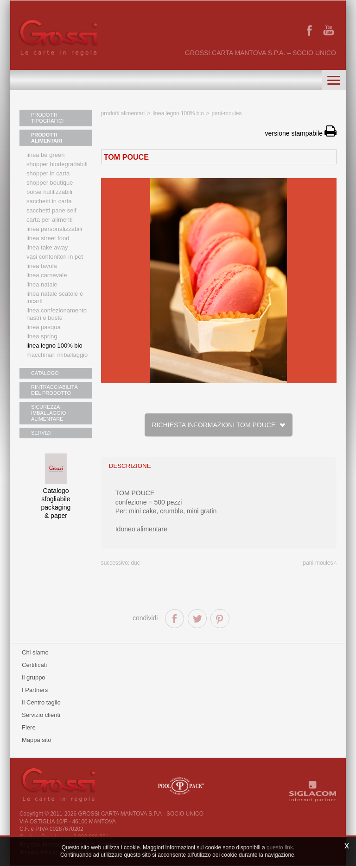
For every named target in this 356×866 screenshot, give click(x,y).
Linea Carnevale (46, 275)
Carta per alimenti (49, 219)
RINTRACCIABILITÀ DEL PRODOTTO (54, 390)
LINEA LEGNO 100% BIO (54, 345)
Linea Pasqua (43, 327)
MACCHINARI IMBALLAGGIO (57, 354)
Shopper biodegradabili (57, 164)
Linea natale (41, 284)
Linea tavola (41, 265)
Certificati (34, 664)
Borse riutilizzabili (49, 191)
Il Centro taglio (41, 702)
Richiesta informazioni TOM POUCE (219, 425)
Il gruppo (33, 677)
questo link (280, 847)
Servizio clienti (41, 714)
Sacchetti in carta (49, 201)
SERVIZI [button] (41, 433)
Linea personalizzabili (54, 228)
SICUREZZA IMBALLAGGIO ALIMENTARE (48, 413)
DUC (135, 563)
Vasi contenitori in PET (54, 256)
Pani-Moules (227, 113)
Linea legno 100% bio (178, 113)
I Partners (35, 689)
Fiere (29, 727)
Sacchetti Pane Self (51, 210)
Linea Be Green (45, 154)
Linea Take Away (47, 247)
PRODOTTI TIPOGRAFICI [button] (47, 118)
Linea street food (48, 238)
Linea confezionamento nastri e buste (56, 314)
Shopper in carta (48, 173)
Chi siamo (35, 652)
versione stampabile (301, 133)
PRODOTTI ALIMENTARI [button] (46, 137)
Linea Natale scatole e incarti (54, 297)
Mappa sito (36, 739)
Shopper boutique (49, 182)
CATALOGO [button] (45, 373)
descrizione (130, 465)
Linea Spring (41, 336)
